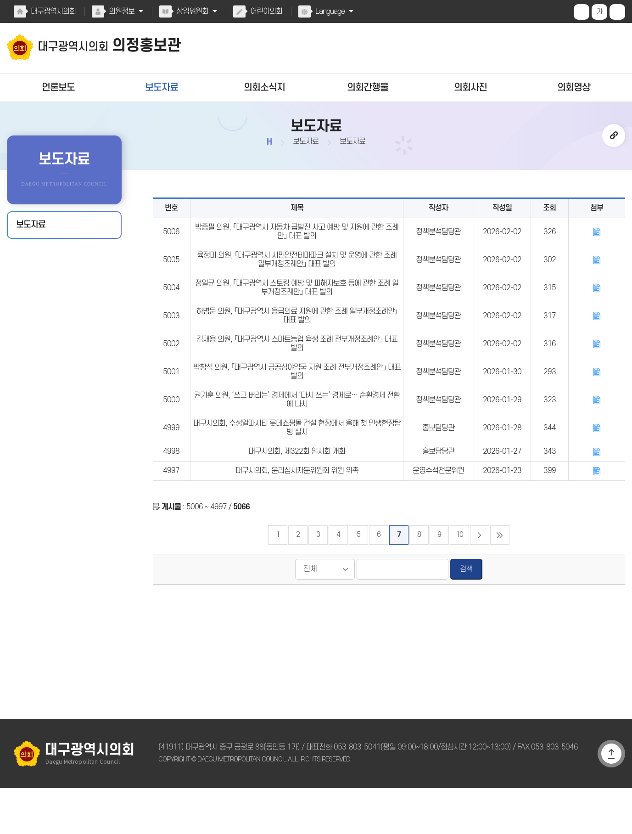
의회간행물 (367, 87)
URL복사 (613, 135)
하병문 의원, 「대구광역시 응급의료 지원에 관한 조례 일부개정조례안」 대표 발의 (297, 334)
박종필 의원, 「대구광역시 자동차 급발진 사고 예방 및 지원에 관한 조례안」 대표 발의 (296, 236)
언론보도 (58, 87)
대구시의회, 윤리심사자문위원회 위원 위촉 (296, 513)
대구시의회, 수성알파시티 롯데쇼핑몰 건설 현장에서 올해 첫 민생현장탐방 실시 (296, 465)
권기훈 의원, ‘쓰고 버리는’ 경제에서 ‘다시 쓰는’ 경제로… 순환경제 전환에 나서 (297, 432)
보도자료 (161, 87)
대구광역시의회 (53, 11)
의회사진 (470, 87)
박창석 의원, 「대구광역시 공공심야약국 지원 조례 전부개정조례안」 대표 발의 (297, 400)
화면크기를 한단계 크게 (581, 12)
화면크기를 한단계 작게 (617, 12)
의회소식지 (265, 87)
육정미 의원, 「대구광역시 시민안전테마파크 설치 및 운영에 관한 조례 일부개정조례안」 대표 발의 (296, 269)
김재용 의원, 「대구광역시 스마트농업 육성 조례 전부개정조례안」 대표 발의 (297, 367)
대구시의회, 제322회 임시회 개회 (297, 491)
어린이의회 (264, 11)
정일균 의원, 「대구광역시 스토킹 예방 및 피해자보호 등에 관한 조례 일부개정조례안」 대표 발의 (296, 302)
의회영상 (574, 87)
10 (459, 581)
